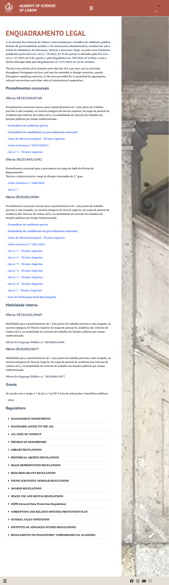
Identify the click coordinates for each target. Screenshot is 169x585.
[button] (58, 419)
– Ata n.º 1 (12, 189)
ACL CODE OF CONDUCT (26, 434)
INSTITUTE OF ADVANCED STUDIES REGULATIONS (43, 527)
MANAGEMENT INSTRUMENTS (31, 418)
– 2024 (10, 400)
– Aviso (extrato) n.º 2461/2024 (25, 244)
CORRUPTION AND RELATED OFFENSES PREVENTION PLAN (49, 511)
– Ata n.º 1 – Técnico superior (24, 251)
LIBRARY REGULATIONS (26, 449)
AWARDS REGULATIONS (26, 488)
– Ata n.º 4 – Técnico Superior (24, 270)
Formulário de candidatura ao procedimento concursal (42, 132)
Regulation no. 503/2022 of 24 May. (75, 58)
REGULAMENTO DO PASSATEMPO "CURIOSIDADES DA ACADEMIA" (53, 535)
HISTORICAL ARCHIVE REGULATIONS (35, 457)
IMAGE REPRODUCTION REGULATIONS (36, 465)
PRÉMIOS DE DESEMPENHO (28, 442)
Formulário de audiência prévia (27, 125)
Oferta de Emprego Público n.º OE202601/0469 (35, 342)
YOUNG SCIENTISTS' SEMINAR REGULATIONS (40, 480)
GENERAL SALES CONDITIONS (30, 519)
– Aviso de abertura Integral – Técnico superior (35, 237)
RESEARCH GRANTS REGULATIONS (33, 473)
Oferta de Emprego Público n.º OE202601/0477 (35, 376)
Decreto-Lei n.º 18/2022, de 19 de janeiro (52, 54)
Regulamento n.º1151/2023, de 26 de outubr (65, 62)
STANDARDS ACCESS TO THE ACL (32, 426)
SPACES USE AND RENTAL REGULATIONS (37, 496)
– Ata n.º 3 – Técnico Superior (24, 264)
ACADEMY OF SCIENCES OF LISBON (37, 8)
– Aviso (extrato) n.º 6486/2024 (25, 183)
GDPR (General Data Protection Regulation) (38, 504)
